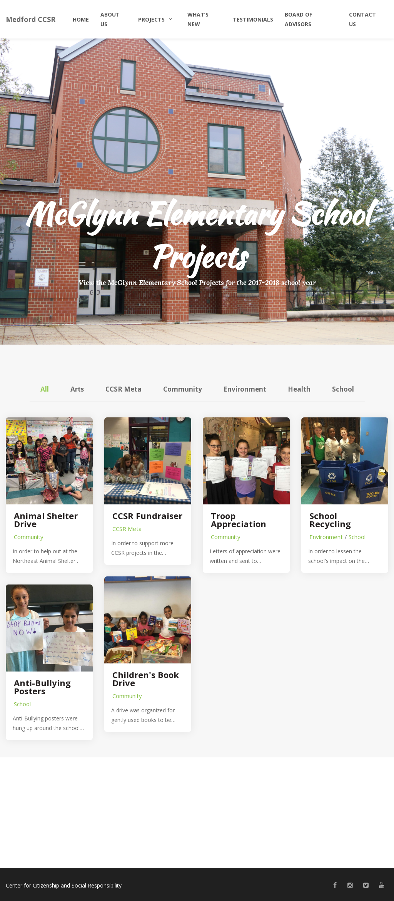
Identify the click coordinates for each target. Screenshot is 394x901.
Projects (151, 19)
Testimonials (253, 19)
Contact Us (362, 19)
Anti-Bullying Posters (42, 687)
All (44, 389)
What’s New (198, 19)
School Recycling (330, 520)
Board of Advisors (298, 19)
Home (81, 19)
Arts (77, 389)
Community (182, 389)
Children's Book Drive (145, 679)
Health (299, 389)
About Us (110, 19)
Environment (245, 389)
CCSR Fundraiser (147, 516)
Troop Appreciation (238, 520)
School (343, 389)
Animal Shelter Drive (46, 520)
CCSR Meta (123, 389)
